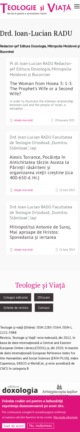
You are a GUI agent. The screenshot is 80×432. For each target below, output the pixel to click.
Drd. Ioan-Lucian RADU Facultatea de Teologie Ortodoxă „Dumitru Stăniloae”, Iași (41, 142)
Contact (44, 307)
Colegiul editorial (15, 297)
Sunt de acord (13, 426)
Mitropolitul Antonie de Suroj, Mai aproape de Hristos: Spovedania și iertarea (40, 232)
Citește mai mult (23, 120)
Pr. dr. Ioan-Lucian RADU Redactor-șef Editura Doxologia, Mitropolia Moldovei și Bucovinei (41, 69)
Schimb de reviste (15, 307)
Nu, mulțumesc (40, 426)
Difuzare (44, 297)
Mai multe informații (66, 417)
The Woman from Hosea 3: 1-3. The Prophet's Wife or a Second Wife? (41, 88)
